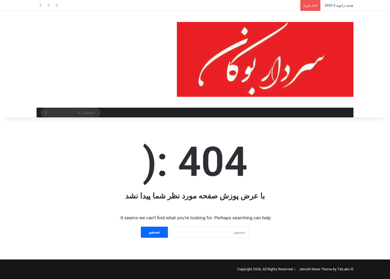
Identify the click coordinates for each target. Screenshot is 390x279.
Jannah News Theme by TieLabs (324, 269)
